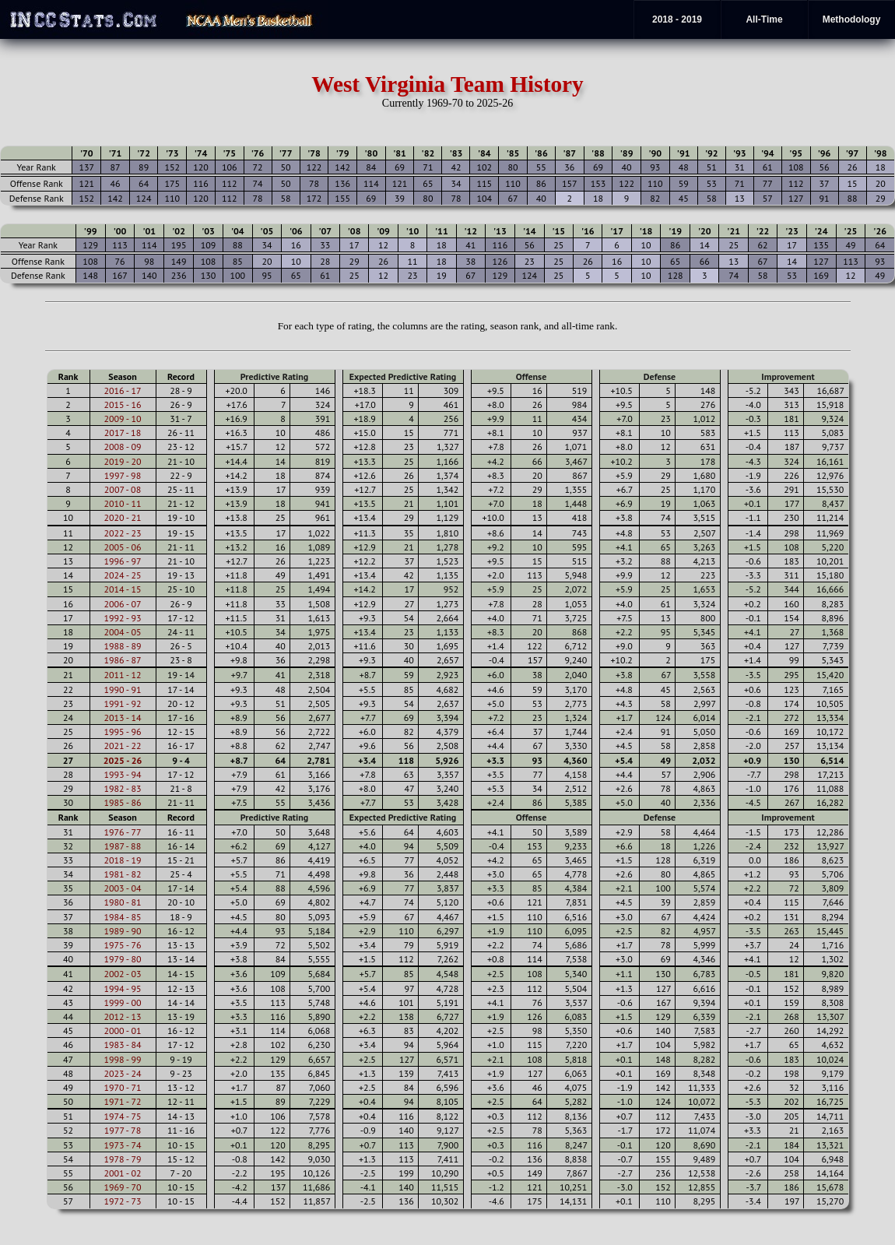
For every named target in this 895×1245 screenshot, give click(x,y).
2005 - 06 (122, 547)
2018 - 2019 (677, 19)
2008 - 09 (122, 446)
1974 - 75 (122, 1116)
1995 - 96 (122, 731)
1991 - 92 (122, 703)
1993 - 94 (122, 774)
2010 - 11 (122, 503)
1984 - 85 (122, 917)
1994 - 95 (122, 988)
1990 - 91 (122, 689)
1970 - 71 (122, 1087)
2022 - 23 (122, 533)
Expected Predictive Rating (402, 376)
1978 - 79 (122, 1159)
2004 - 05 (122, 632)
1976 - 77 (122, 832)
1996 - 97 (122, 561)
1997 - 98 (122, 475)
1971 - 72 (122, 1101)
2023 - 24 (122, 1073)
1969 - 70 (122, 1187)
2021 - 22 (122, 745)
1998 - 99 (122, 1059)
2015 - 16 (122, 404)
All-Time (764, 19)
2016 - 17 (122, 390)
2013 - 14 (122, 717)
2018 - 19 (122, 860)
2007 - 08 (122, 489)
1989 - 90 (122, 931)
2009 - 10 (122, 418)
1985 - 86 (122, 802)
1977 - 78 (122, 1130)
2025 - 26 (123, 760)
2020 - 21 (122, 517)
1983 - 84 (122, 1044)
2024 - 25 (122, 575)
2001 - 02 (122, 1173)
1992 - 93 (122, 618)
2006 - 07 (122, 604)
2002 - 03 (122, 973)
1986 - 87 (122, 660)
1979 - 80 (122, 959)
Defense (660, 376)
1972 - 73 (122, 1201)
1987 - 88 (122, 846)
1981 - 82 (122, 874)
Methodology (852, 19)
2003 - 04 (122, 888)
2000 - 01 (122, 1030)
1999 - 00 (122, 1002)
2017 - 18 (122, 432)
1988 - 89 (122, 646)
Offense (531, 376)
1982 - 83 (122, 788)
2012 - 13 (122, 1016)
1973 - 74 (122, 1145)
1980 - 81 (122, 902)
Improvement (787, 376)
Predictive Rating (274, 376)
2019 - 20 (122, 461)
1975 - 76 (122, 945)
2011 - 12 (122, 675)
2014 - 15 (122, 589)
